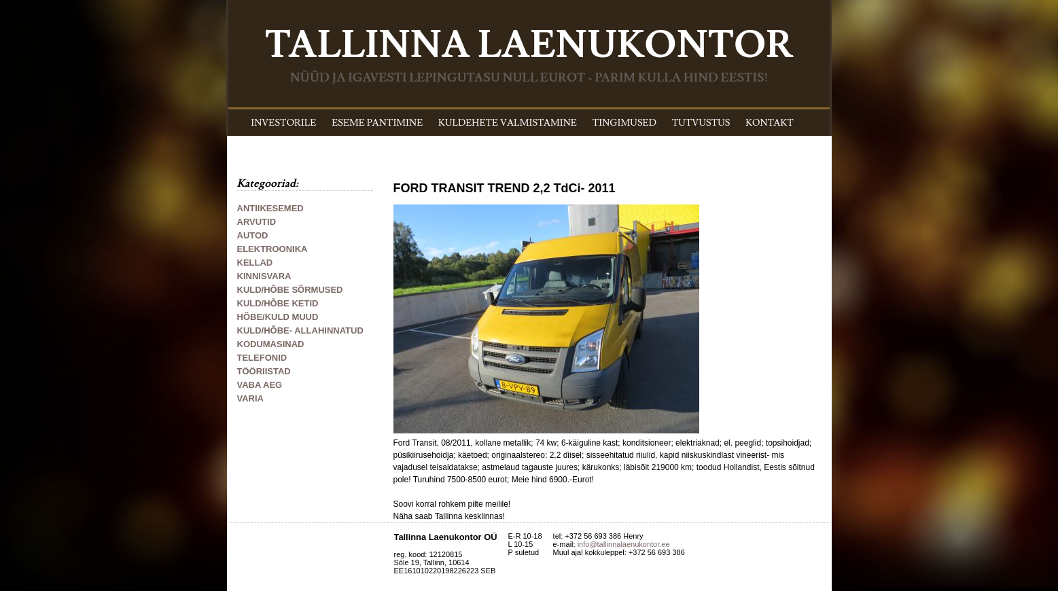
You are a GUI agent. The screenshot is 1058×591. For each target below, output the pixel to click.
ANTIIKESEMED (270, 208)
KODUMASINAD (270, 344)
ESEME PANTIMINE (377, 123)
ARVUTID (257, 222)
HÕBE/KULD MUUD (278, 317)
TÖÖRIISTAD (264, 371)
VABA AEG (260, 385)
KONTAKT (769, 123)
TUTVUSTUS (701, 123)
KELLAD (255, 262)
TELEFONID (262, 358)
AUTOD (252, 235)
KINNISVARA (264, 276)
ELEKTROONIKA (272, 249)
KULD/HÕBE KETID (278, 303)
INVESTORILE (283, 123)
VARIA (250, 398)
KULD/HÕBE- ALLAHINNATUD (300, 330)
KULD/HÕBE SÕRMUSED (290, 290)
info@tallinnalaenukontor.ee (624, 544)
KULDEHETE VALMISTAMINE (507, 123)
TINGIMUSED (624, 123)
